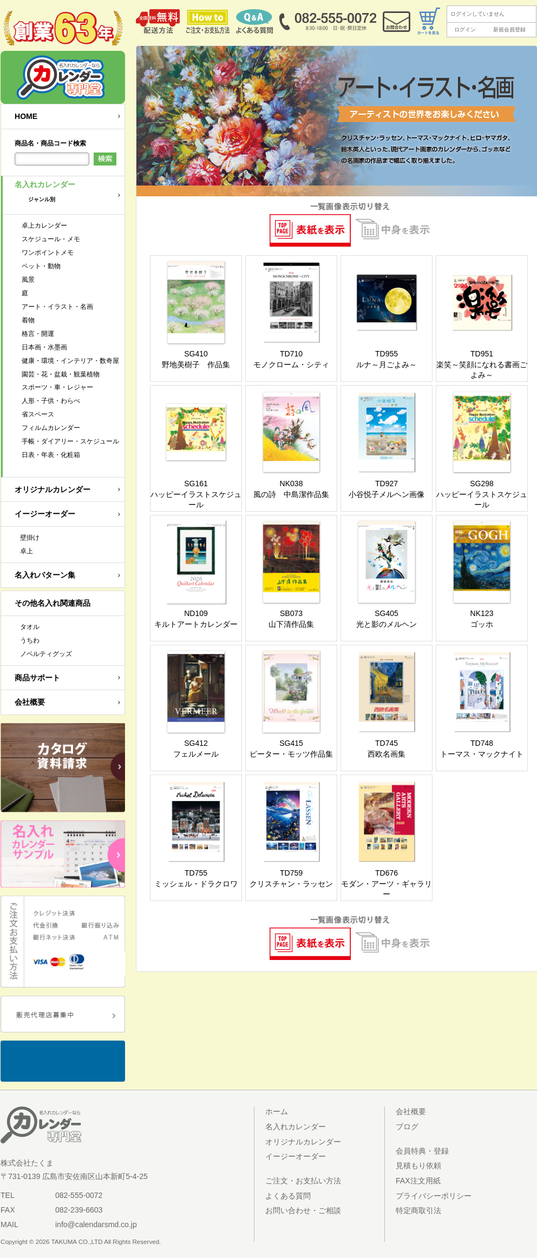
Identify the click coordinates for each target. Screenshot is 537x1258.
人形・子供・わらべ (51, 401)
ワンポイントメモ (48, 252)
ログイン (465, 29)
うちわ (30, 640)
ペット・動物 (41, 266)
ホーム (276, 1111)
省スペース (38, 414)
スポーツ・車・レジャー (57, 387)
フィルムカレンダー (51, 428)
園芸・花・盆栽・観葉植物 (61, 374)
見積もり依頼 (418, 1165)
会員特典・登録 (422, 1151)
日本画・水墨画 (44, 347)
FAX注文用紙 (418, 1180)
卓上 (26, 551)
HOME (26, 116)
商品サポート (37, 677)
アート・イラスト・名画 (57, 306)
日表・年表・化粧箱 (51, 455)
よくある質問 (288, 1195)
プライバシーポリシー (433, 1195)
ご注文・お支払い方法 (303, 1180)
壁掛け (30, 537)
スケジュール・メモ (51, 239)
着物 (28, 320)
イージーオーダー (45, 513)
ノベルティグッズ (46, 654)
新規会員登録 (509, 29)
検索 (105, 159)
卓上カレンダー (44, 225)
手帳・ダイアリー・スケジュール (70, 441)
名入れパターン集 (45, 575)
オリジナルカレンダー (52, 489)
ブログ (407, 1126)
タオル (30, 627)
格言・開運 (38, 333)
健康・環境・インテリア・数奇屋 (70, 361)
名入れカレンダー (70, 195)
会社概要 (30, 702)
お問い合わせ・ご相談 (303, 1210)
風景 (28, 279)
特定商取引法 (418, 1210)
